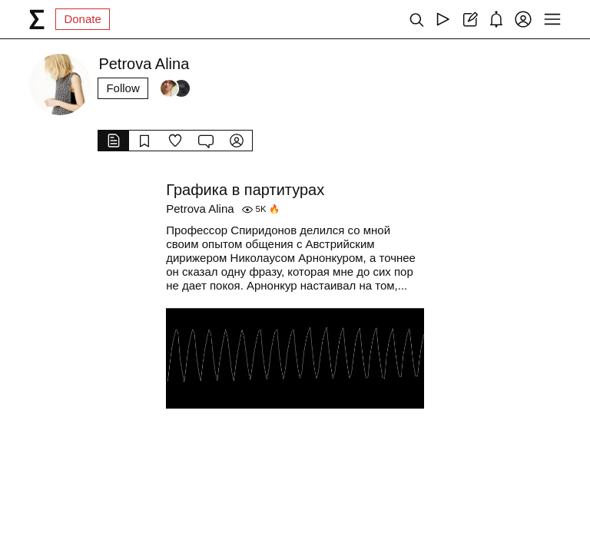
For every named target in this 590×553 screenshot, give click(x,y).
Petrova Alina (200, 208)
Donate (82, 18)
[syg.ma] (37, 19)
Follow (122, 87)
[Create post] (469, 19)
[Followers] (175, 88)
